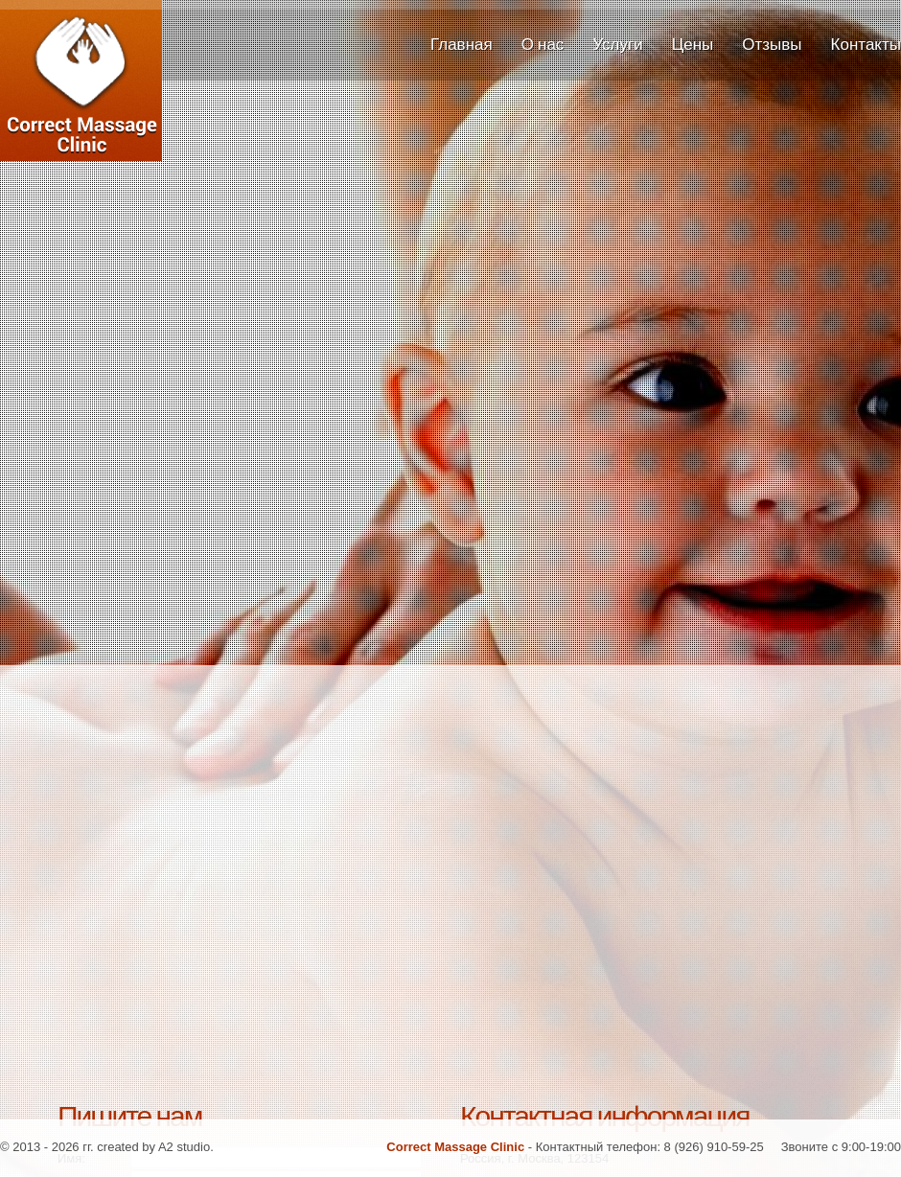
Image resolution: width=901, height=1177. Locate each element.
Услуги (617, 44)
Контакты (866, 44)
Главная (461, 44)
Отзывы (771, 44)
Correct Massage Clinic (105, 105)
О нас (543, 44)
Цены (693, 44)
